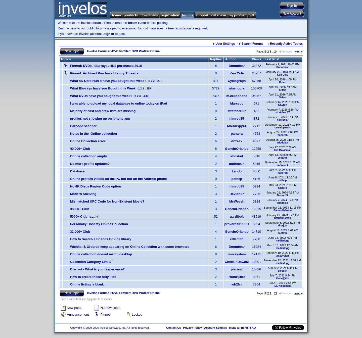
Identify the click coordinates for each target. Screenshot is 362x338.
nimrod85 (237, 118)
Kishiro (282, 187)
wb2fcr (237, 284)
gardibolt (237, 216)
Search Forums (252, 43)
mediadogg (282, 240)
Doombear (237, 66)
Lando (237, 171)
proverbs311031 (236, 224)
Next (298, 51)
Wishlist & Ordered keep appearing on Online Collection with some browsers (129, 247)
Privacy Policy (192, 327)
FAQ (253, 327)
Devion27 (237, 194)
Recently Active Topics (286, 43)
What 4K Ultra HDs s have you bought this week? (108, 81)
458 (145, 96)
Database (77, 171)
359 (149, 88)
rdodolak (282, 142)
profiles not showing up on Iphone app (100, 118)
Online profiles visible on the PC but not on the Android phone (118, 179)
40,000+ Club (80, 149)
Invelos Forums (98, 51)
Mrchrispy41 (236, 126)
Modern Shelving (83, 194)
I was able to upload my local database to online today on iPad (118, 103)
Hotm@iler (237, 277)
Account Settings (215, 327)
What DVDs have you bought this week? (101, 96)
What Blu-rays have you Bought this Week (103, 88)
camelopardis (283, 127)
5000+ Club (78, 216)
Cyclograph (237, 81)
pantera (237, 133)
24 (275, 51)
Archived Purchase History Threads (104, 73)
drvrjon (282, 225)
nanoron (283, 135)
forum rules (137, 23)
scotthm (283, 157)
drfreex (236, 141)
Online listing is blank (87, 284)
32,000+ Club (80, 231)
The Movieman (282, 150)
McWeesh (236, 201)
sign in (109, 34)
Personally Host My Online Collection (99, 224)
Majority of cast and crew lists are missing (103, 111)
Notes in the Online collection (93, 133)
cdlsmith (236, 239)
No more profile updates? (90, 164)
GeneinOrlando (237, 149)
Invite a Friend (238, 327)
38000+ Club (79, 209)
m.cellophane (236, 96)
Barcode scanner (83, 126)
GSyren (282, 105)
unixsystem (237, 254)
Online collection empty (88, 156)
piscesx (237, 269)
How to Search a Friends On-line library (100, 239)
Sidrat (282, 89)
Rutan (282, 82)
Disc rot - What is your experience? (97, 269)
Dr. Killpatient (283, 285)
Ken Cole (237, 73)
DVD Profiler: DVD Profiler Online (136, 51)
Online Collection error (88, 141)
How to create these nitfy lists (93, 277)
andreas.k (236, 164)
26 (158, 81)
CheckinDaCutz (237, 262)
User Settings (225, 43)
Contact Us (173, 327)
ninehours (237, 88)
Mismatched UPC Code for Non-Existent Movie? (107, 201)
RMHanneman (282, 218)
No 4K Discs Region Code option (95, 186)
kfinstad (237, 156)
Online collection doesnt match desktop (101, 254)
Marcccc (236, 103)
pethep (236, 179)
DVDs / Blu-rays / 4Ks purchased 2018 (106, 66)
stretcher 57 (237, 111)
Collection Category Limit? (91, 262)
